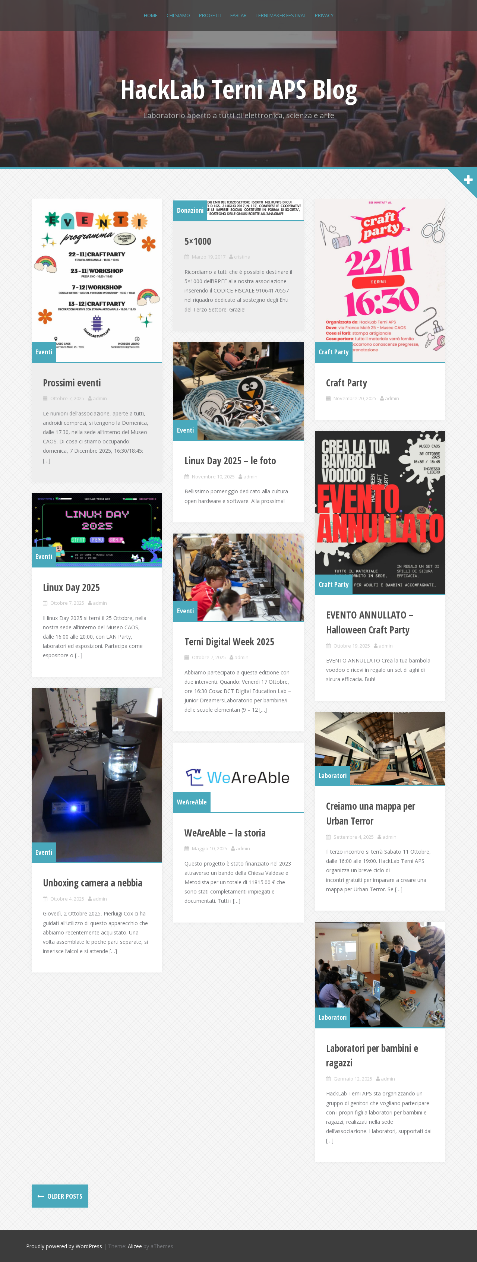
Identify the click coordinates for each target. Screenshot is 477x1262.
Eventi (43, 351)
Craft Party (334, 351)
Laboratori (333, 775)
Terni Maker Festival (281, 15)
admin (100, 398)
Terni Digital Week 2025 (229, 641)
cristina (242, 256)
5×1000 (197, 241)
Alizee (135, 1246)
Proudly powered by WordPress (64, 1246)
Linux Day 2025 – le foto (230, 460)
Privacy (324, 15)
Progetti (210, 15)
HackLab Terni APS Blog (238, 89)
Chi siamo (178, 15)
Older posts (64, 1196)
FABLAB (238, 15)
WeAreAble (192, 801)
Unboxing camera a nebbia (92, 882)
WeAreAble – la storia (225, 832)
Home (151, 15)
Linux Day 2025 (71, 587)
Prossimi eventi (72, 382)
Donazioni (190, 210)
